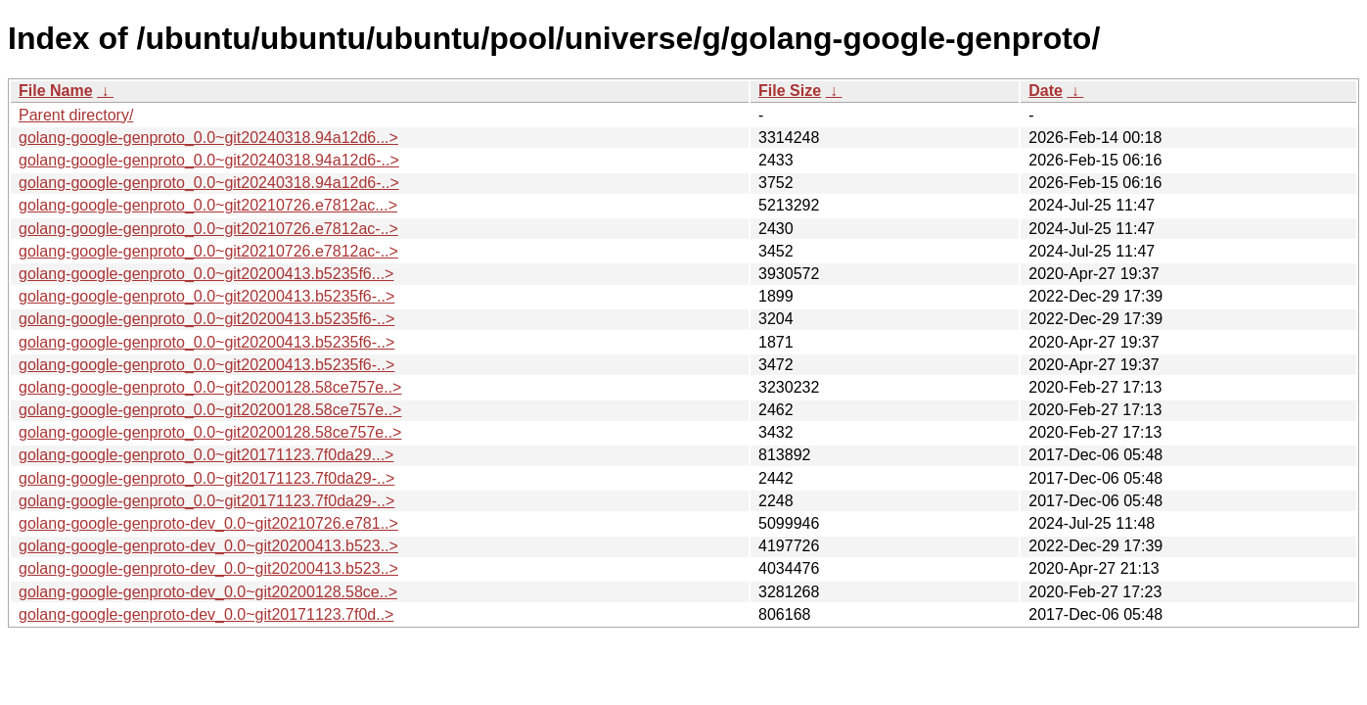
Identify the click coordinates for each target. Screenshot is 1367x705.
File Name (56, 90)
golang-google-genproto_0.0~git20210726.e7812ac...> (208, 205)
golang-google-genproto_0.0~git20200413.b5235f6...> (206, 273)
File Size (789, 90)
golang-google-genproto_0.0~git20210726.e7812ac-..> (208, 228)
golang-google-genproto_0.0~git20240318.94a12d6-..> (209, 160)
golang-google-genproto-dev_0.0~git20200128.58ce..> (208, 592)
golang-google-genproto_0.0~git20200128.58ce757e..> (210, 387)
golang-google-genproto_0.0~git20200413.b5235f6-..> (206, 296)
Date (1045, 90)
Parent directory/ (76, 115)
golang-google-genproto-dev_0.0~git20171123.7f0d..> (206, 614)
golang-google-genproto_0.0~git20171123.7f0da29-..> (206, 478)
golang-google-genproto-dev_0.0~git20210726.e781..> (208, 523)
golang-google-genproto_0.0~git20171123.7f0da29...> (206, 454)
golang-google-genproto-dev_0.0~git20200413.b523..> (208, 546)
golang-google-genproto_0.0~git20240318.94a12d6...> (208, 137)
